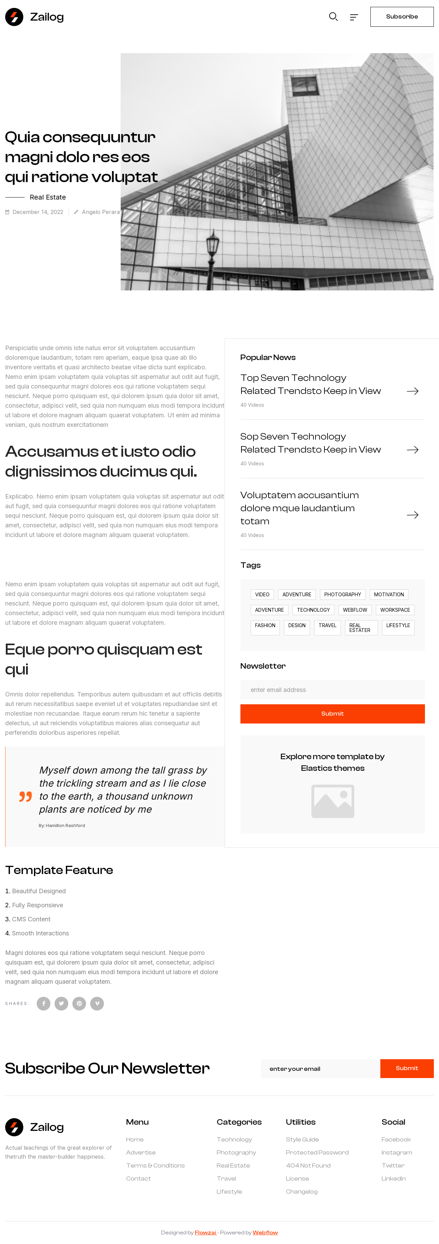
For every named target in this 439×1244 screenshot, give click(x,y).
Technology (234, 1140)
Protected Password (317, 1153)
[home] (34, 17)
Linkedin (394, 1179)
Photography (236, 1153)
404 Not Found (308, 1166)
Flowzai (206, 1233)
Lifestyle (229, 1192)
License (297, 1179)
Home (135, 1140)
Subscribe (402, 16)
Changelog (302, 1192)
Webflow (265, 1233)
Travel (226, 1179)
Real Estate (233, 1166)
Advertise (141, 1153)
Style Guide (302, 1140)
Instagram (397, 1153)
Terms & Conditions (155, 1166)
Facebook (396, 1140)
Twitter (393, 1166)
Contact (138, 1179)
